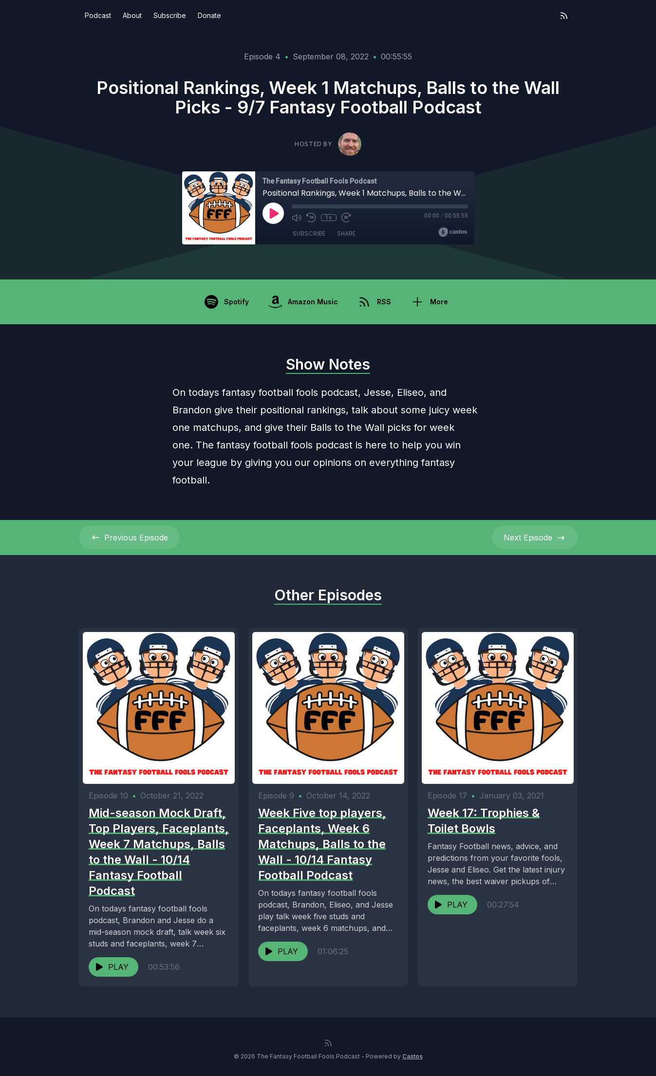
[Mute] (296, 217)
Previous (129, 537)
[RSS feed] (564, 15)
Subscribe (169, 15)
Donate (209, 15)
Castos (412, 1056)
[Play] (273, 213)
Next (535, 537)
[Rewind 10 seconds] (311, 218)
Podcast (98, 15)
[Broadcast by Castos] (452, 232)
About (132, 15)
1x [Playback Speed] (328, 217)
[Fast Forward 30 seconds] (346, 218)
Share (346, 233)
